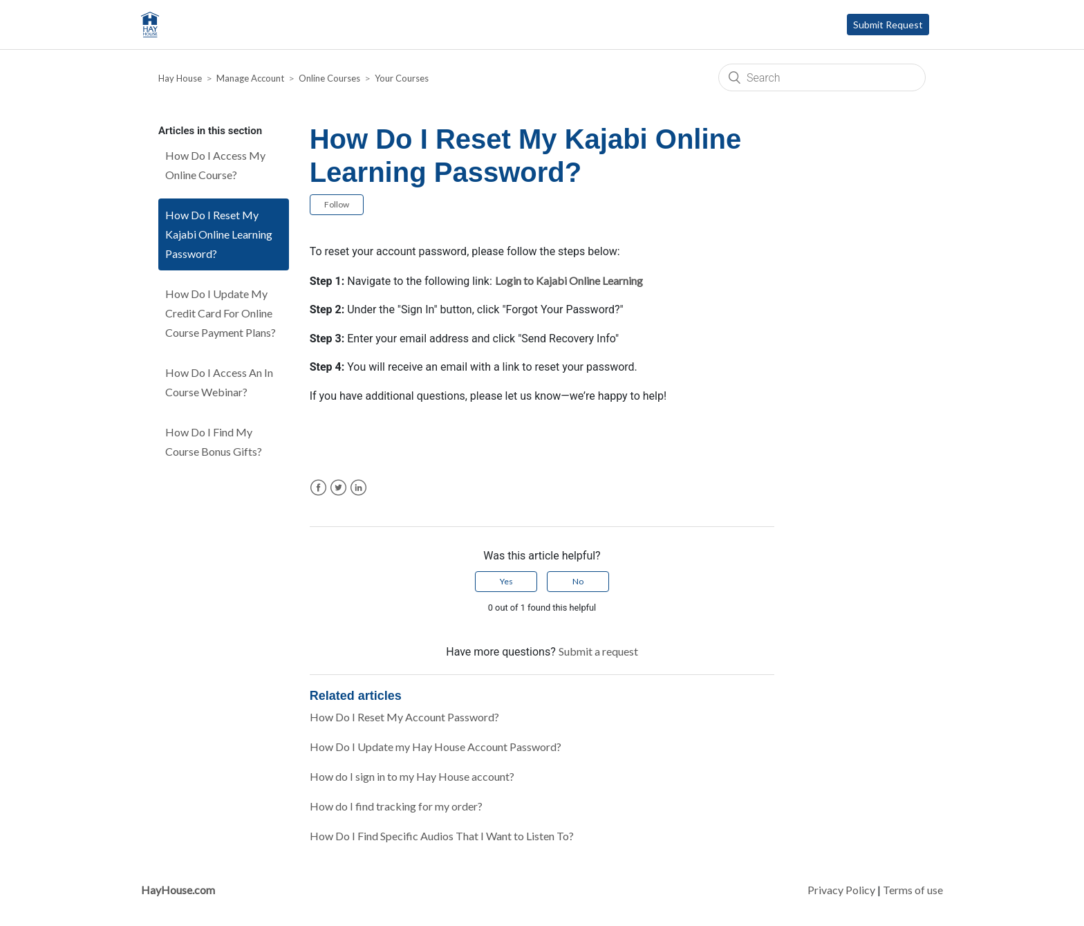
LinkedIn (358, 488)
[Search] (822, 77)
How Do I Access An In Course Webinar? (219, 382)
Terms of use (913, 889)
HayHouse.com (178, 889)
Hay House (180, 78)
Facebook (318, 488)
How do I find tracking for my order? (396, 806)
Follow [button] (336, 204)
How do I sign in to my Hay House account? (412, 776)
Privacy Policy (841, 889)
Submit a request (598, 651)
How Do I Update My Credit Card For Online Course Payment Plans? (220, 313)
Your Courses (402, 78)
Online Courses (329, 78)
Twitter (338, 488)
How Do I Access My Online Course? (215, 165)
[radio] (506, 581)
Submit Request (888, 24)
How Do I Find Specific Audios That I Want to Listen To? (442, 835)
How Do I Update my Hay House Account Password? (435, 746)
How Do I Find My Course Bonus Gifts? (213, 441)
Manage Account (250, 78)
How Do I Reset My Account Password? (404, 716)
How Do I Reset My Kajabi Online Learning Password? (218, 234)
